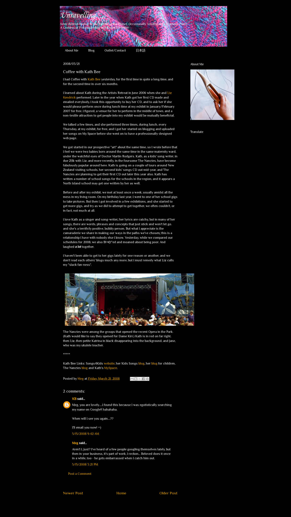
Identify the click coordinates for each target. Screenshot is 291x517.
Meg (75, 443)
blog (141, 363)
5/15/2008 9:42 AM (85, 434)
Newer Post (73, 493)
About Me (71, 50)
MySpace (110, 368)
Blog (91, 50)
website (109, 363)
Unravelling (77, 15)
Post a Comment (79, 474)
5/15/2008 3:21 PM (85, 464)
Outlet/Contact (115, 50)
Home (121, 493)
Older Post (168, 493)
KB (74, 399)
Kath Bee (94, 79)
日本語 (141, 50)
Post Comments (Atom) (130, 505)
